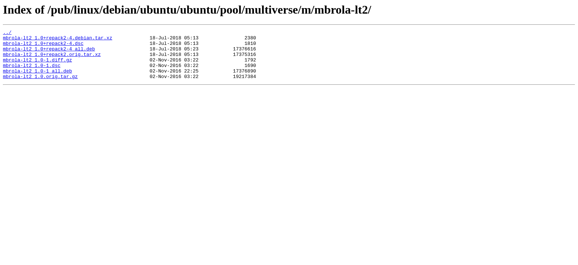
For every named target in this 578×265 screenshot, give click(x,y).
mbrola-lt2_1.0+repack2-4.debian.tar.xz (57, 39)
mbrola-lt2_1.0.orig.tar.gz (40, 86)
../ (7, 33)
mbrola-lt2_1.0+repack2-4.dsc (43, 46)
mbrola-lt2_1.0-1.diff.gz (37, 66)
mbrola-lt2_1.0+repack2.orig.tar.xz (52, 59)
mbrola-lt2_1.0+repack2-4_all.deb (49, 53)
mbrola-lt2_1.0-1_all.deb (37, 79)
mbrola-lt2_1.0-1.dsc (31, 73)
